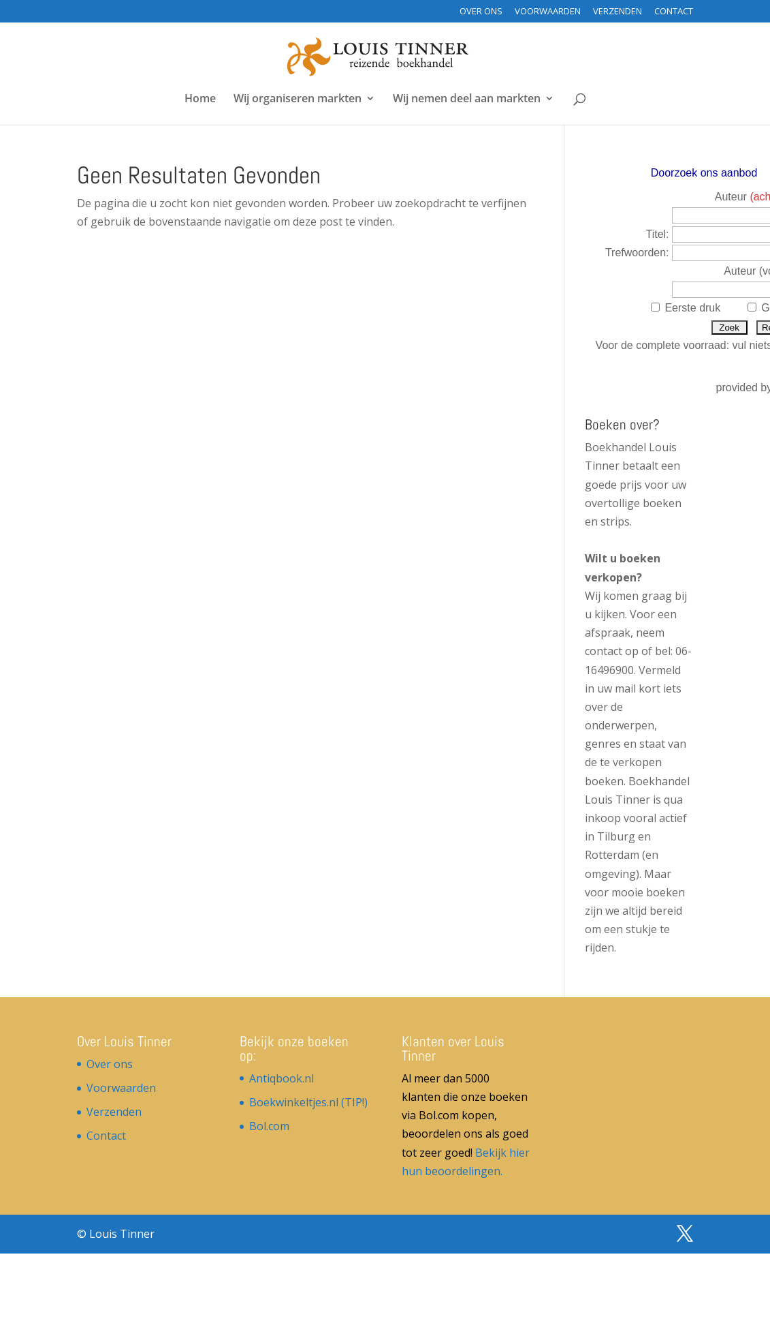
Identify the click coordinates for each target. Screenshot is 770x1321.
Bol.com (269, 1126)
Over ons (481, 12)
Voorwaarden (548, 12)
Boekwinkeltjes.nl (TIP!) (308, 1102)
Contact (673, 12)
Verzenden (617, 12)
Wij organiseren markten (298, 99)
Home (200, 99)
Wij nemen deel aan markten (467, 99)
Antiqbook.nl (281, 1078)
